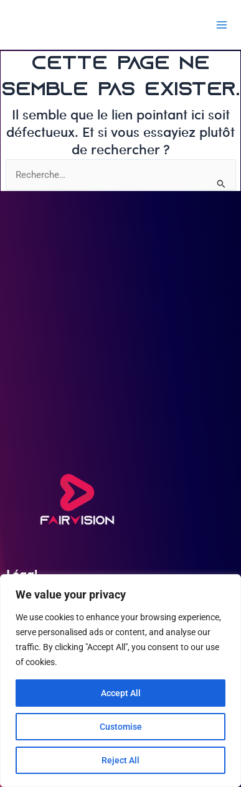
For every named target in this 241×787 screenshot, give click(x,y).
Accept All (121, 693)
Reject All (120, 760)
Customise (121, 727)
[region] (120, 680)
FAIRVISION (52, 24)
